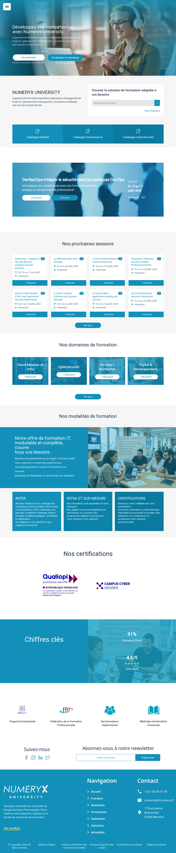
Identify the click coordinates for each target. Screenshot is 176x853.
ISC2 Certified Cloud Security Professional (142, 295)
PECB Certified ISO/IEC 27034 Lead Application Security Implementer (27, 296)
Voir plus (88, 325)
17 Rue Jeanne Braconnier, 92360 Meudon (154, 812)
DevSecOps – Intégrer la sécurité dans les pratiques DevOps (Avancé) (27, 263)
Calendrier (98, 819)
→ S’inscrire (30, 282)
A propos (97, 798)
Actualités (97, 832)
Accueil (96, 791)
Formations (98, 812)
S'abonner (147, 757)
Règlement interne (156, 844)
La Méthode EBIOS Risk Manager (66, 260)
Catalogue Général (37, 134)
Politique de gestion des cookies (102, 846)
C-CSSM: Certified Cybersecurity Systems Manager (65, 296)
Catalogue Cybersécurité (138, 134)
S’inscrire (64, 198)
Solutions (97, 825)
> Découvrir (30, 376)
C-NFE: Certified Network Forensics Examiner (105, 260)
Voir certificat (12, 828)
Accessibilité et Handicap (129, 844)
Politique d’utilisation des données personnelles (74, 846)
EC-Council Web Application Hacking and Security (105, 296)
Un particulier (28, 57)
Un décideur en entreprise (65, 57)
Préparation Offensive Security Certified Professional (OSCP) (142, 261)
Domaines (98, 805)
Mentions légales (46, 844)
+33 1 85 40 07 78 (155, 791)
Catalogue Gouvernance (88, 134)
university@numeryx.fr (159, 800)
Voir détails (36, 198)
